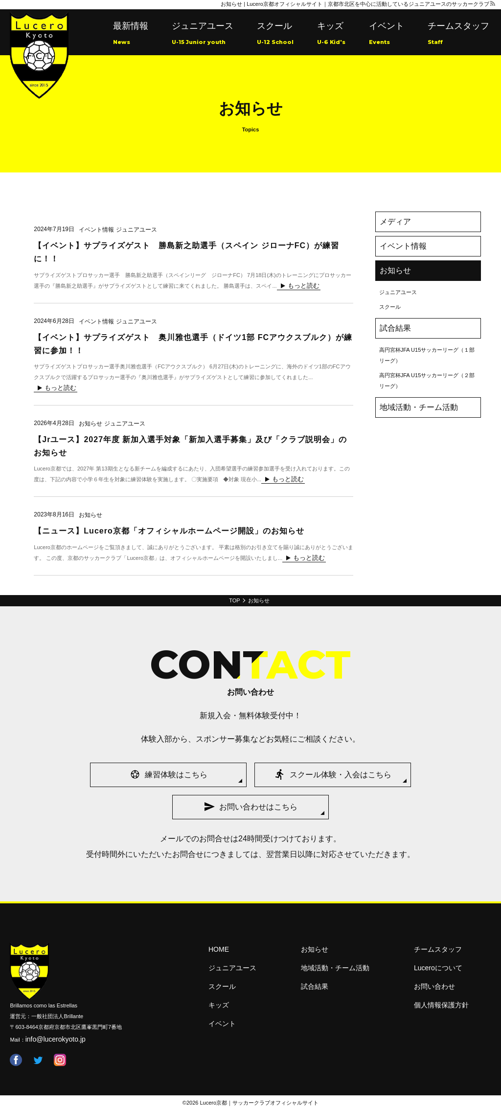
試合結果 (395, 328)
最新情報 (130, 34)
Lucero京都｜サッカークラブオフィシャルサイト (259, 1103)
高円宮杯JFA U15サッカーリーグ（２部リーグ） (427, 380)
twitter (38, 1060)
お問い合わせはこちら (258, 807)
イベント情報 (403, 246)
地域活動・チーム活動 (419, 407)
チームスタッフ (458, 34)
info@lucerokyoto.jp (55, 1039)
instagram (60, 1060)
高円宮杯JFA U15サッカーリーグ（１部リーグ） (427, 355)
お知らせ (395, 270)
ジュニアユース (202, 34)
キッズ (331, 34)
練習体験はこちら (176, 774)
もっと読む (303, 285)
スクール (275, 34)
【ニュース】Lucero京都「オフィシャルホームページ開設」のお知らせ (169, 531)
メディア (395, 221)
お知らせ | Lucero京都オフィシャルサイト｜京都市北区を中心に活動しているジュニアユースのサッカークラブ (355, 4)
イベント (386, 34)
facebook (16, 1060)
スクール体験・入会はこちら (340, 774)
